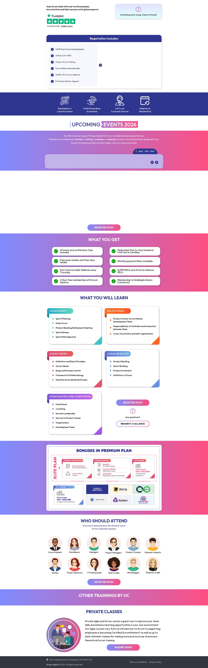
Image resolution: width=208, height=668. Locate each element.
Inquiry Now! (123, 647)
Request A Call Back (133, 423)
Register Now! (104, 227)
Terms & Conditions (138, 662)
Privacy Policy (155, 662)
